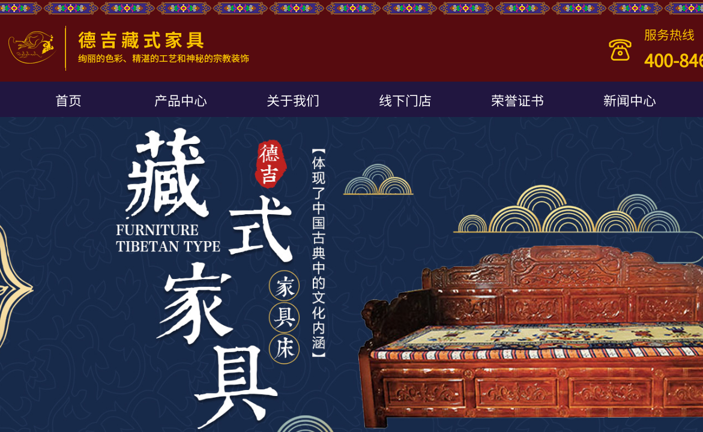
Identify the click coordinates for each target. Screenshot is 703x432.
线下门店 (405, 99)
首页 (68, 99)
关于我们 (293, 99)
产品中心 (180, 99)
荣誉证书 (517, 99)
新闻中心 (629, 99)
